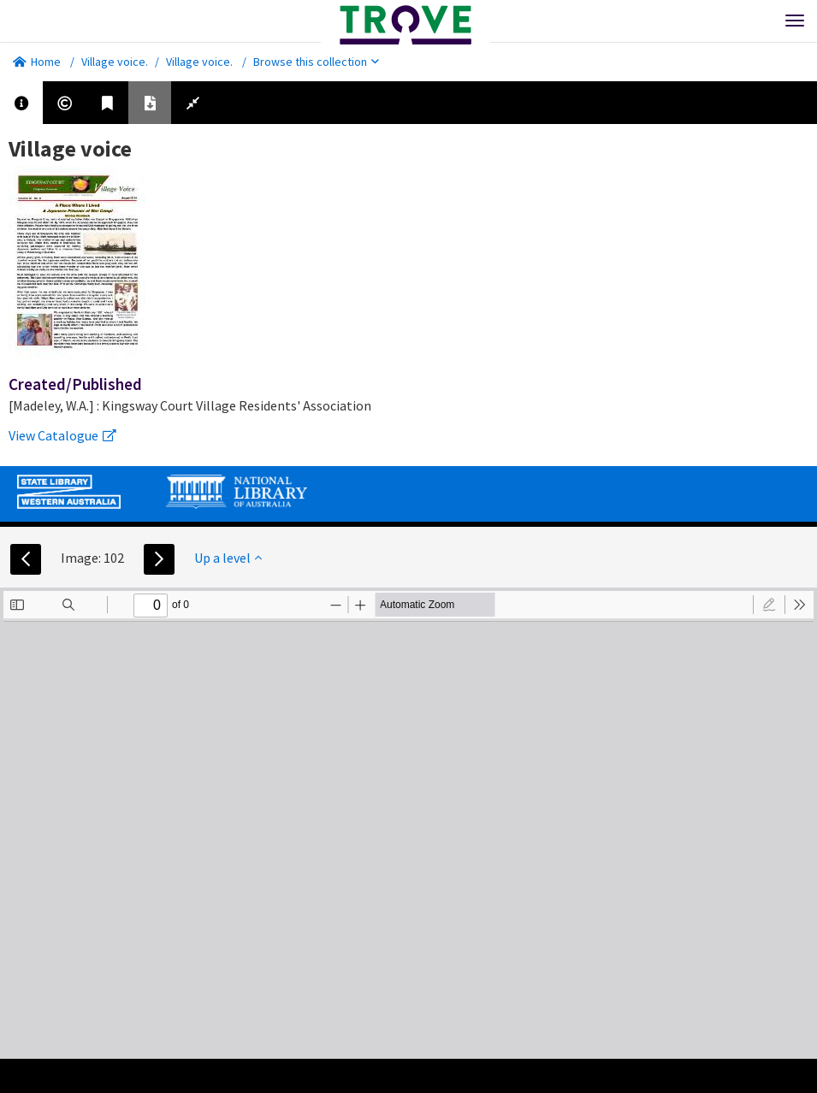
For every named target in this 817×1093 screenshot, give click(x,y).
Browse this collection (316, 61)
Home (37, 61)
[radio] (769, 605)
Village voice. (114, 61)
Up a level (228, 557)
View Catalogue (62, 435)
